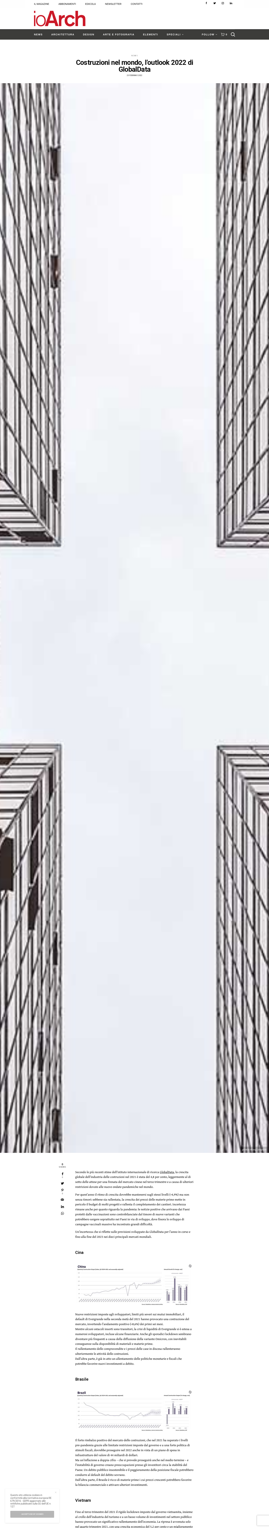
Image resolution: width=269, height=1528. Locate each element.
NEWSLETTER (113, 4)
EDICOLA (90, 4)
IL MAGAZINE (41, 4)
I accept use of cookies (32, 1514)
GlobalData (167, 1172)
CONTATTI (136, 4)
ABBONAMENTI (67, 4)
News (134, 56)
